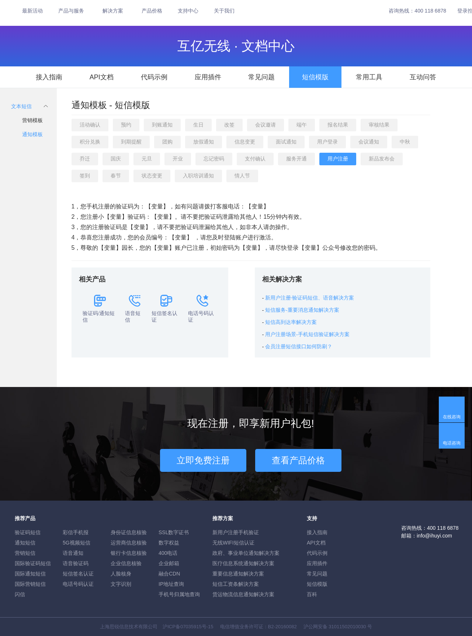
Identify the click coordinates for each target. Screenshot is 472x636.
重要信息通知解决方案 (238, 574)
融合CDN (169, 574)
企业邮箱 (169, 563)
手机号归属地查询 (179, 594)
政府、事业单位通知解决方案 (246, 553)
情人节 (242, 176)
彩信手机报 (75, 532)
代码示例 (154, 77)
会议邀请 (265, 125)
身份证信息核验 (129, 532)
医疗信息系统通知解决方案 (243, 563)
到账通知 (162, 125)
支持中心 (188, 11)
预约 (126, 125)
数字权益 (169, 543)
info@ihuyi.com (434, 536)
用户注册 (337, 159)
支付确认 (255, 159)
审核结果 (379, 125)
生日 (198, 125)
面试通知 (286, 142)
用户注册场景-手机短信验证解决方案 (307, 334)
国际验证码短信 (33, 563)
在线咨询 (452, 416)
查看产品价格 (298, 460)
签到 (85, 176)
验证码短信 (28, 532)
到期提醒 (131, 142)
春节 (116, 176)
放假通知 (203, 142)
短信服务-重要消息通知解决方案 (302, 310)
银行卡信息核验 (129, 553)
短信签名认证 (78, 574)
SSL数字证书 (174, 532)
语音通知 (73, 553)
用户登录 (327, 142)
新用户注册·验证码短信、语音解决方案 (309, 298)
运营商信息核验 (129, 543)
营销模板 (32, 120)
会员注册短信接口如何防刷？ (298, 346)
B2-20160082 (282, 626)
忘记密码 (214, 159)
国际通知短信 (30, 574)
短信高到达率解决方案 (291, 322)
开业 (178, 159)
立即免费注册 (203, 460)
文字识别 (121, 584)
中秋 (405, 142)
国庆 (116, 159)
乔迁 (85, 159)
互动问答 (423, 77)
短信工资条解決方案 (235, 584)
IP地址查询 (171, 584)
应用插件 (208, 77)
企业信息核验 (126, 563)
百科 (312, 594)
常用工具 (369, 77)
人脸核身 (121, 574)
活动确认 (90, 125)
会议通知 (368, 142)
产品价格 (152, 11)
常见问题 (261, 77)
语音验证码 (75, 563)
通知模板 (32, 134)
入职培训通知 (198, 176)
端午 (301, 125)
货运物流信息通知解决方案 (243, 594)
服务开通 (296, 159)
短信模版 (315, 77)
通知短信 (25, 543)
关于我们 (224, 11)
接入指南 (49, 77)
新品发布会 (382, 159)
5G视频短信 (76, 543)
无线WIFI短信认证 (233, 543)
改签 (229, 125)
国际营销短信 (30, 584)
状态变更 (152, 176)
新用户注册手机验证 (235, 532)
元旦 (147, 159)
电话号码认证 (78, 584)
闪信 (20, 594)
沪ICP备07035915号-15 (188, 626)
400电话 (168, 553)
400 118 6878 (430, 11)
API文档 (102, 77)
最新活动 (32, 11)
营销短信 (25, 553)
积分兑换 (90, 142)
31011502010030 (347, 626)
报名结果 (337, 125)
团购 (167, 142)
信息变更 (245, 142)
